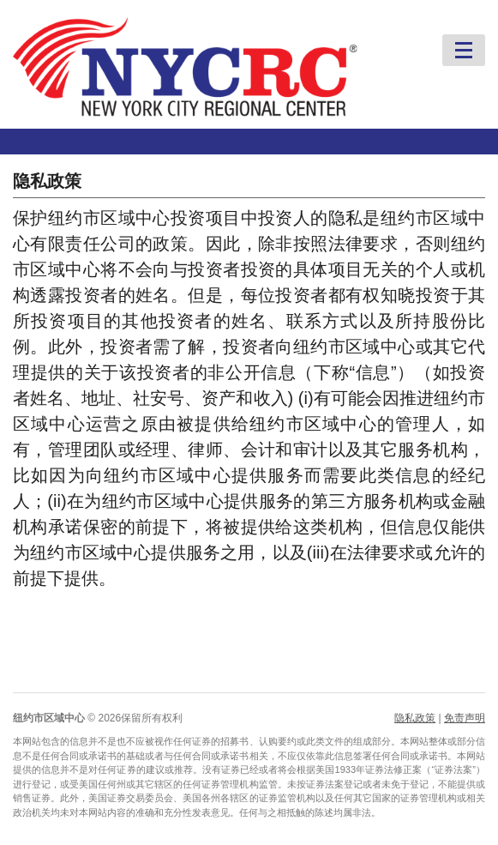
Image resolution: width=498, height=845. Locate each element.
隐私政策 (414, 718)
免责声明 (464, 718)
